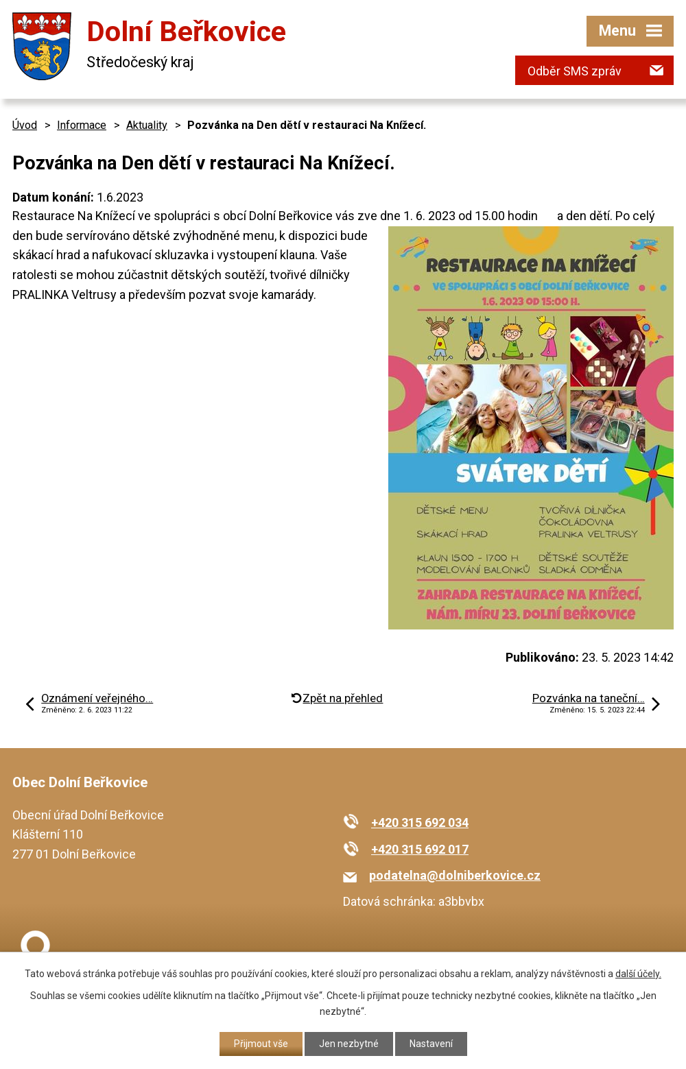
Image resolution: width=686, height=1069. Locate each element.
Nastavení (431, 1043)
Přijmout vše (261, 1043)
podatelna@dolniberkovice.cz (455, 875)
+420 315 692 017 (420, 849)
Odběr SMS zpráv (575, 71)
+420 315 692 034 (420, 822)
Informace (81, 125)
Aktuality (146, 125)
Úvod (24, 125)
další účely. (638, 973)
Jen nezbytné (349, 1043)
